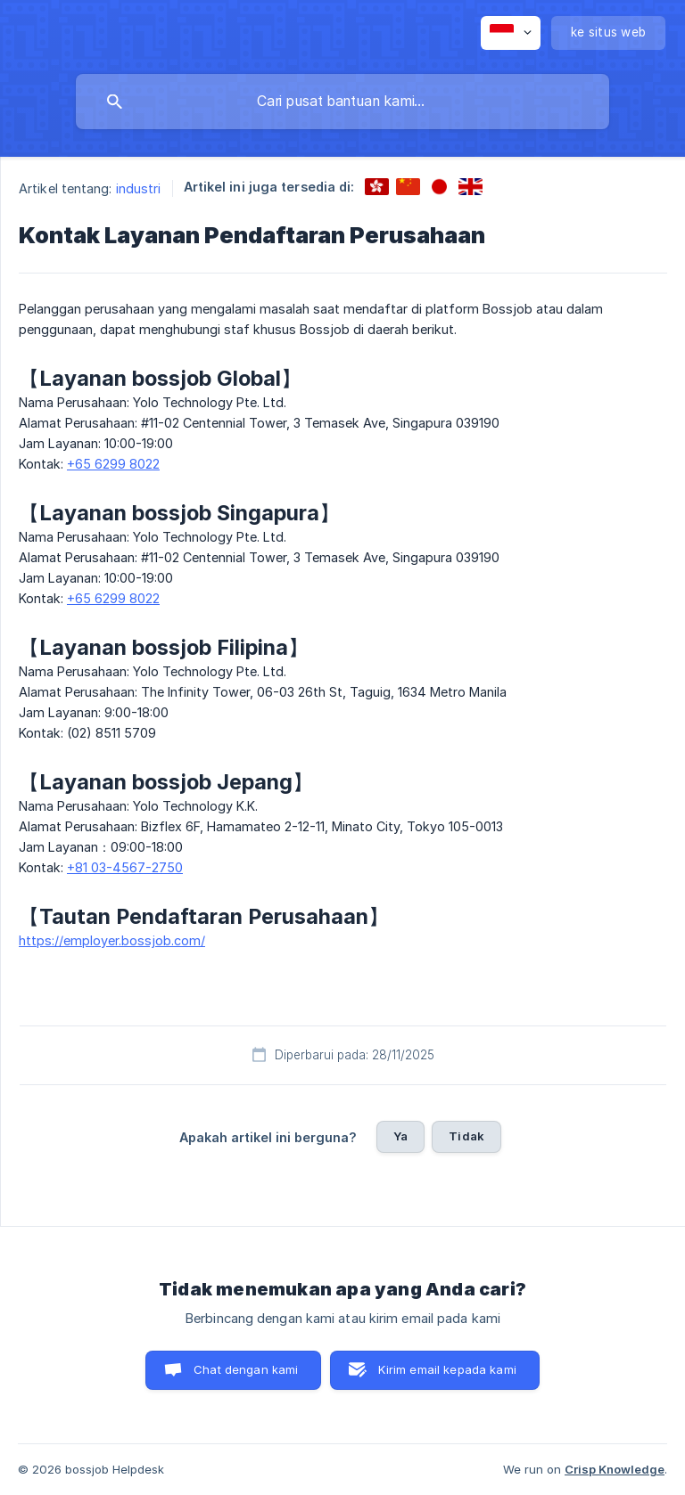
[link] (377, 186)
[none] (511, 33)
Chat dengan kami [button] (246, 1369)
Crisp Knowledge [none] (614, 1469)
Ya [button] (400, 1136)
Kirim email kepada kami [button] (447, 1369)
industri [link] (138, 188)
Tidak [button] (466, 1136)
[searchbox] (342, 101)
